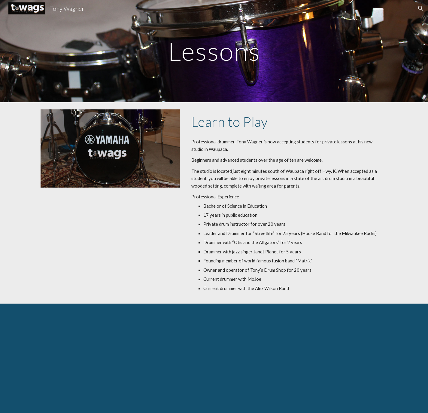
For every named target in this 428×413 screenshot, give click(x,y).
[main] (214, 51)
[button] (421, 8)
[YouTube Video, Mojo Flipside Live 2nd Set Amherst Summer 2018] (213, 358)
